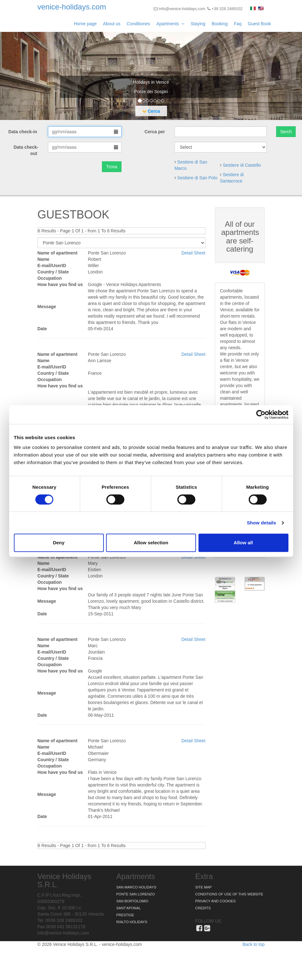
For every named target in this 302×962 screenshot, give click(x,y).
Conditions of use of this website (229, 894)
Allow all (243, 542)
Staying (198, 23)
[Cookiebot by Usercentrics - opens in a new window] (260, 414)
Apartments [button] (170, 23)
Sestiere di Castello (242, 165)
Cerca (151, 111)
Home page (85, 23)
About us (111, 23)
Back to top (253, 944)
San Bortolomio (132, 901)
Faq (237, 23)
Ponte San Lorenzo (135, 894)
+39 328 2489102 (225, 9)
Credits (203, 908)
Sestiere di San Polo (197, 177)
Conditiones (138, 23)
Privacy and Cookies (215, 901)
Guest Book (259, 23)
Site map (203, 887)
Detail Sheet (193, 252)
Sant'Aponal (128, 908)
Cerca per (155, 131)
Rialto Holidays (131, 922)
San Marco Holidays (136, 887)
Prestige (125, 915)
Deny (59, 542)
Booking (220, 23)
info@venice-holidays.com (179, 9)
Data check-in (23, 131)
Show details (261, 522)
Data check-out (26, 150)
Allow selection (151, 542)
